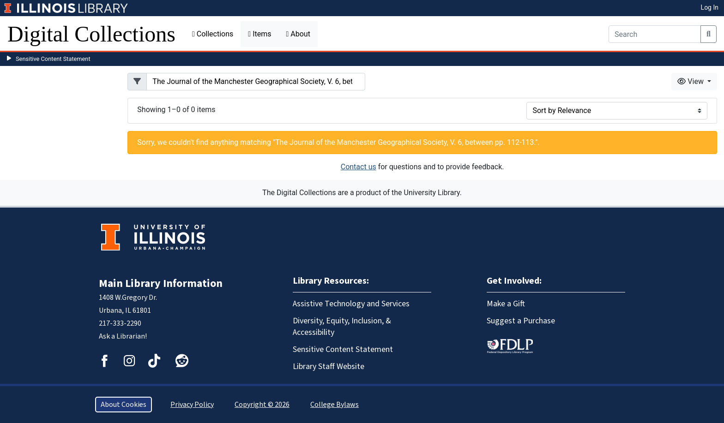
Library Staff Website (328, 366)
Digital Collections (91, 34)
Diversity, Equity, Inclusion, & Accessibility (342, 326)
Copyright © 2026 (262, 404)
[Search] (655, 34)
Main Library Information (161, 283)
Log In (709, 7)
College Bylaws (334, 404)
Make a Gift (506, 304)
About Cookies (123, 404)
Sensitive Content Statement (53, 58)
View (691, 81)
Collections (212, 34)
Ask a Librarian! (123, 336)
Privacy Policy (192, 404)
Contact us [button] (358, 166)
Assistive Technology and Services (351, 304)
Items (259, 34)
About (298, 34)
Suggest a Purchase (521, 321)
